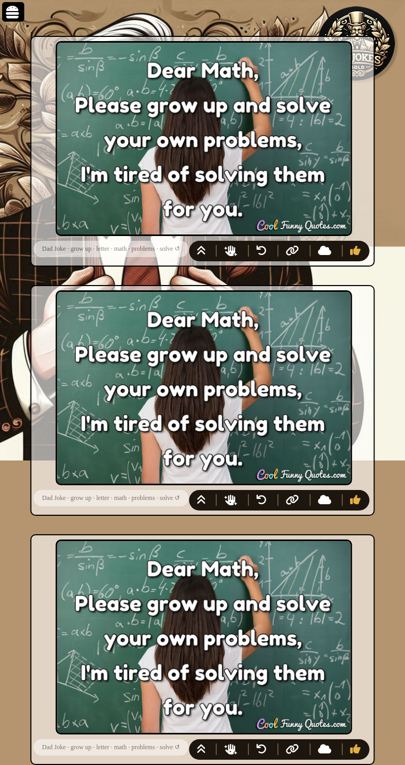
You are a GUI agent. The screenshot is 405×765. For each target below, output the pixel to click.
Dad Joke (54, 248)
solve (166, 248)
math (120, 248)
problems (143, 248)
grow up (81, 248)
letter (102, 248)
